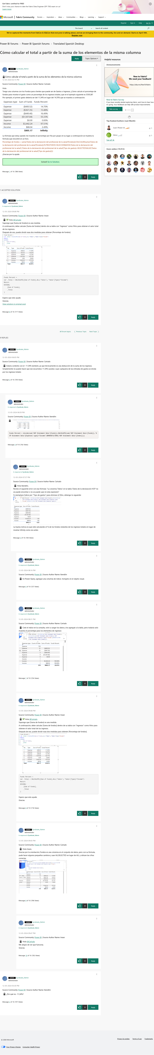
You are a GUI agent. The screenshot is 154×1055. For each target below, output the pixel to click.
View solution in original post (14, 304)
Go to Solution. (54, 162)
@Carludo (17, 220)
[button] (76, 58)
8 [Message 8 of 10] (9, 312)
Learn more (6, 9)
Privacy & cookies (123, 1039)
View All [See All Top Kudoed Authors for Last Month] (110, 140)
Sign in (132, 23)
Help (140, 23)
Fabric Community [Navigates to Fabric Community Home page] (25, 17)
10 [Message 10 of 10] (26, 956)
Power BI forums (9, 43)
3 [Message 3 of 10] (9, 380)
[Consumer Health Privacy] (31, 1047)
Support (101, 17)
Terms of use (137, 1039)
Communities (70, 17)
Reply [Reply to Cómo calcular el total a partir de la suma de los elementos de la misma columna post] (93, 177)
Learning (91, 17)
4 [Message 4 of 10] (15, 445)
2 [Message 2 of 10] (9, 1002)
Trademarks (148, 1039)
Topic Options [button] (90, 58)
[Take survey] (114, 109)
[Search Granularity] (83, 28)
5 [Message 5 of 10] (20, 538)
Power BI (21, 84)
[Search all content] (122, 28)
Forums (39, 17)
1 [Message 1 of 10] (9, 171)
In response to (12, 206)
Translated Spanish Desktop (68, 43)
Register (124, 23)
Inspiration (50, 17)
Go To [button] (148, 23)
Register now (77, 35)
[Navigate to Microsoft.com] (6, 17)
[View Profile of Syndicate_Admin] (22, 68)
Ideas (60, 17)
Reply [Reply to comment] (93, 317)
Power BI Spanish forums (36, 43)
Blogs (82, 17)
